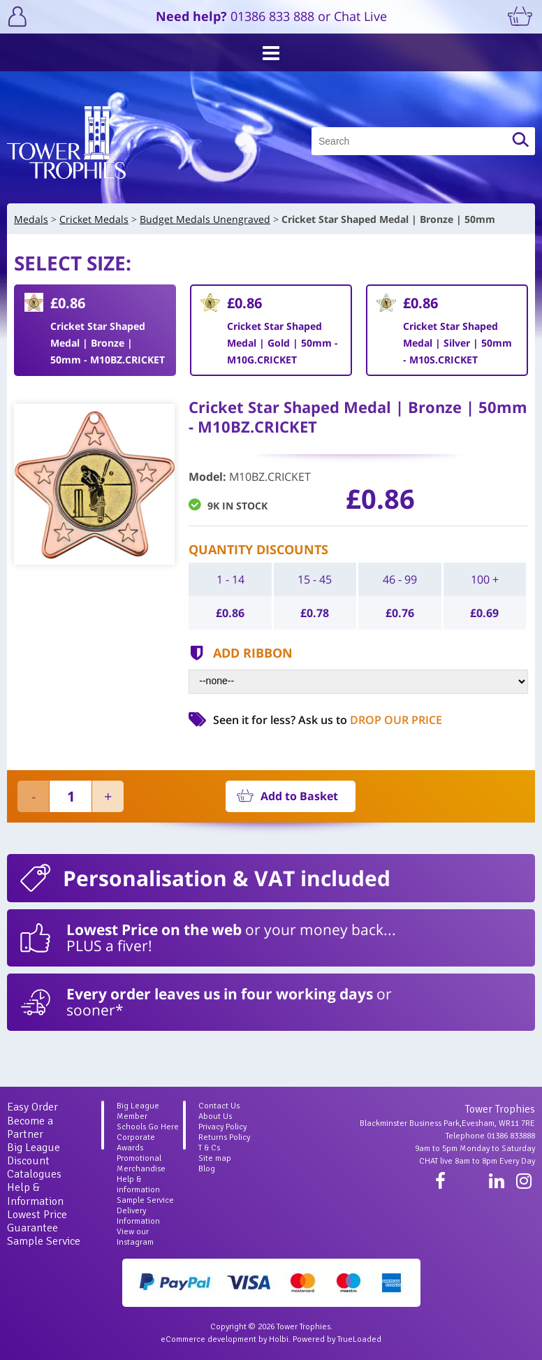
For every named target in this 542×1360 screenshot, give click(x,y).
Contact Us (219, 1106)
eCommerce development (208, 1339)
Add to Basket (299, 796)
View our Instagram (135, 1237)
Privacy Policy (222, 1127)
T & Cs (209, 1148)
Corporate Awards (136, 1142)
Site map (214, 1158)
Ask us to (370, 720)
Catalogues (34, 1174)
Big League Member (138, 1111)
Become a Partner (30, 1127)
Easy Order (32, 1107)
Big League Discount (33, 1154)
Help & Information (35, 1194)
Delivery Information (138, 1216)
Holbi (278, 1339)
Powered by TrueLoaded (337, 1339)
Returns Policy (224, 1137)
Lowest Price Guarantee (37, 1221)
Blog (206, 1169)
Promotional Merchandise (141, 1163)
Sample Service (43, 1241)
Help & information (138, 1184)
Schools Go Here (148, 1127)
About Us (215, 1116)
